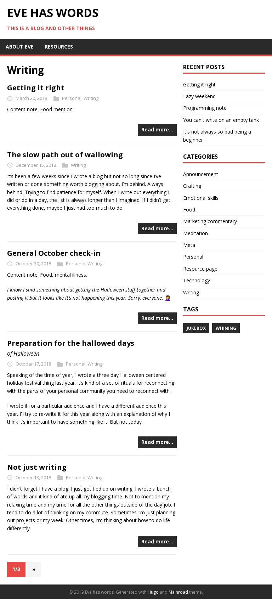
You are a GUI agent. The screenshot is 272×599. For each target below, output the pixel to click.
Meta (189, 245)
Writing (91, 98)
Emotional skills (201, 197)
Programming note (205, 107)
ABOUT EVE (20, 46)
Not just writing (37, 467)
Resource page (200, 268)
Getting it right (35, 87)
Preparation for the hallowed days (70, 343)
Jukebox (196, 328)
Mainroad (178, 592)
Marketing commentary (210, 221)
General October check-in (54, 253)
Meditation (195, 233)
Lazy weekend (199, 96)
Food (189, 209)
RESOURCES (59, 46)
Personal (71, 98)
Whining (226, 328)
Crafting (192, 185)
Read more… (157, 129)
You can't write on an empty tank (221, 120)
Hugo (153, 592)
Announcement (200, 174)
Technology (196, 280)
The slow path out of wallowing (65, 154)
